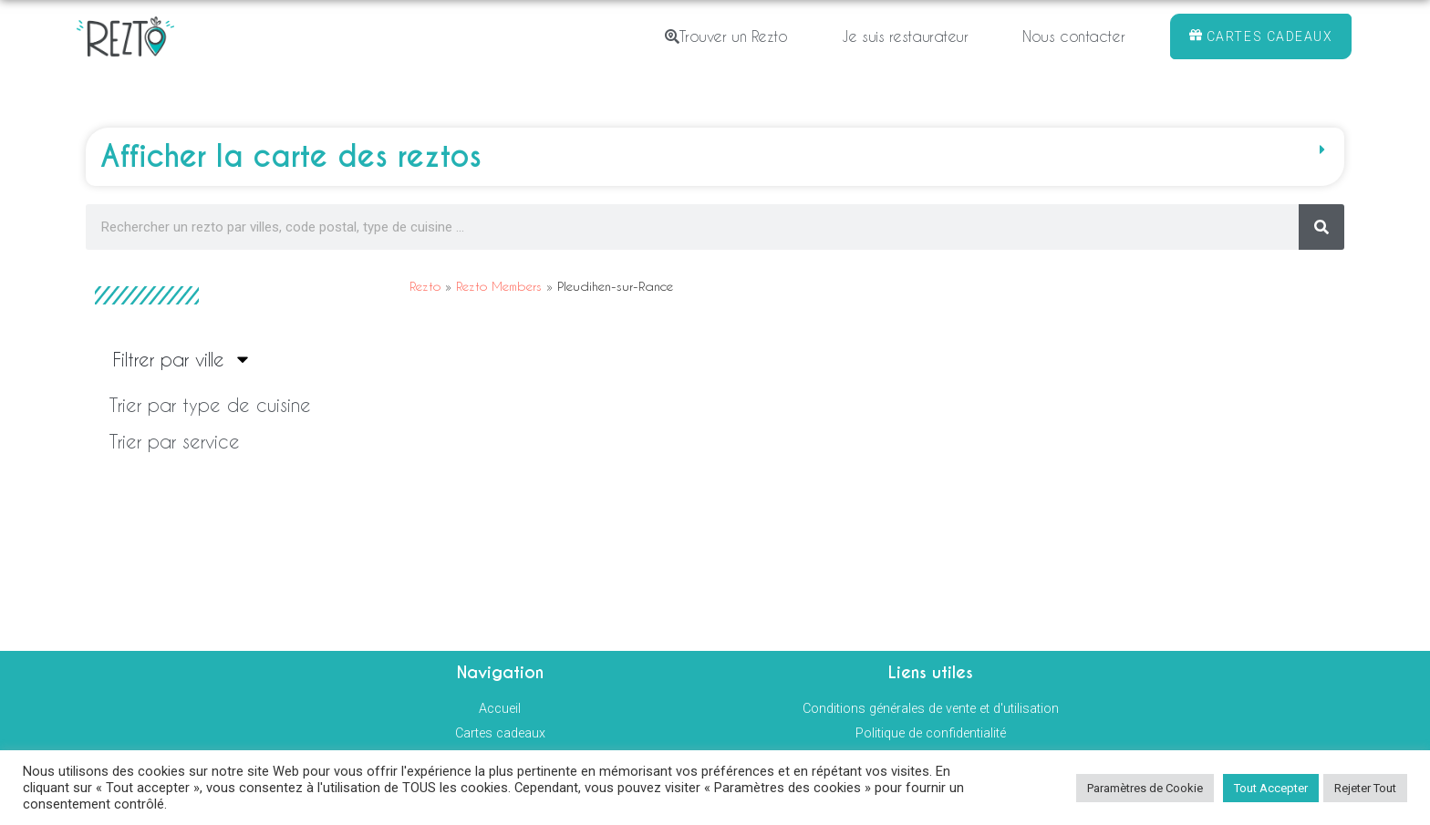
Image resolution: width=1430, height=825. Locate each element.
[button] (715, 157)
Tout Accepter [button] (1271, 788)
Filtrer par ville (182, 359)
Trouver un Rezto (726, 36)
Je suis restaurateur (905, 36)
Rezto (424, 286)
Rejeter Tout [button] (1365, 788)
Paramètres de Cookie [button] (1145, 788)
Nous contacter (1073, 36)
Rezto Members (499, 286)
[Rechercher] (1321, 227)
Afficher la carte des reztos (291, 157)
